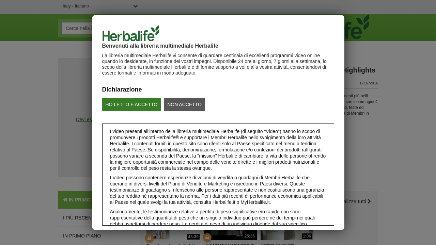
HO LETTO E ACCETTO (132, 104)
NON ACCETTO (184, 104)
